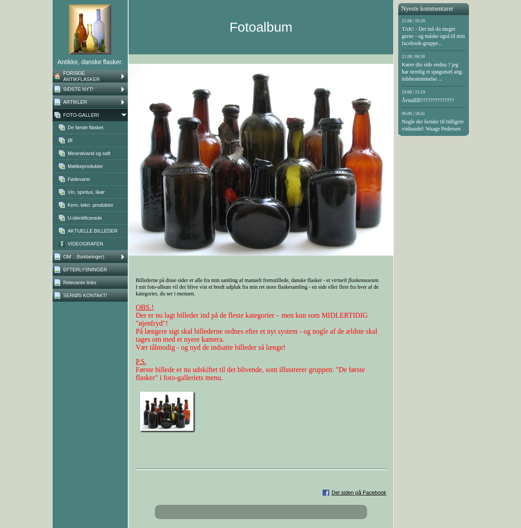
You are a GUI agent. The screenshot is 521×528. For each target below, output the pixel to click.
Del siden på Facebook (358, 493)
